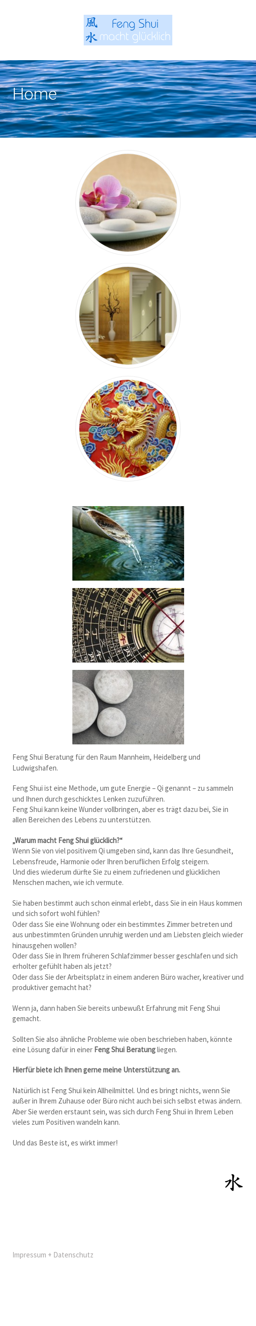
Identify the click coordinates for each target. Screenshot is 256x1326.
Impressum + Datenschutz (53, 1254)
